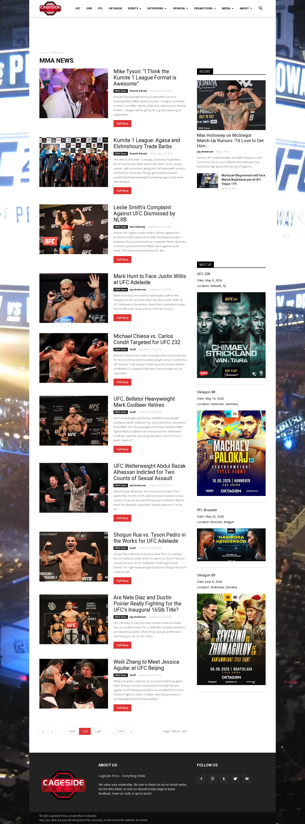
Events (134, 8)
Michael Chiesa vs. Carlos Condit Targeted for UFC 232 (147, 339)
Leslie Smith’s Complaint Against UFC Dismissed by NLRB (144, 213)
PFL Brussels (207, 510)
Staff (133, 349)
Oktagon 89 (206, 575)
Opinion (180, 8)
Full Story (122, 123)
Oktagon (115, 8)
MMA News (121, 90)
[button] (260, 5)
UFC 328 (203, 274)
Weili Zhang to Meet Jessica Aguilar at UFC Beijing (146, 665)
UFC (77, 8)
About (246, 8)
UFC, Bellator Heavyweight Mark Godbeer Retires (144, 402)
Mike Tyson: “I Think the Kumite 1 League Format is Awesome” (145, 77)
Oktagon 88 (206, 392)
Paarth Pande (138, 90)
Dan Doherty (137, 226)
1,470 (120, 731)
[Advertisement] (152, 31)
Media (228, 8)
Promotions (205, 8)
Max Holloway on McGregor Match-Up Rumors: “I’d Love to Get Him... (230, 140)
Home (43, 52)
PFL (100, 8)
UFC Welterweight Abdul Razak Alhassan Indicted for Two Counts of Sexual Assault (150, 472)
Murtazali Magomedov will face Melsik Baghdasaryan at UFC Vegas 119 (243, 180)
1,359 (71, 731)
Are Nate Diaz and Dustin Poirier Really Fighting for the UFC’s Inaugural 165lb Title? (147, 603)
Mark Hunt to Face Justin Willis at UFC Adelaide (150, 279)
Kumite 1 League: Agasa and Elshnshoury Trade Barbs (147, 143)
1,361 (98, 731)
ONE (89, 8)
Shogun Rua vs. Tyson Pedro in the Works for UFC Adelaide (150, 538)
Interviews (157, 8)
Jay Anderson (138, 289)
